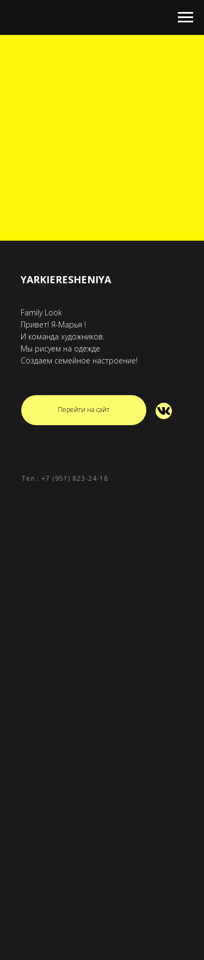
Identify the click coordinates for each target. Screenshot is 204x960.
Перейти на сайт (83, 409)
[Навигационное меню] (185, 17)
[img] (164, 411)
